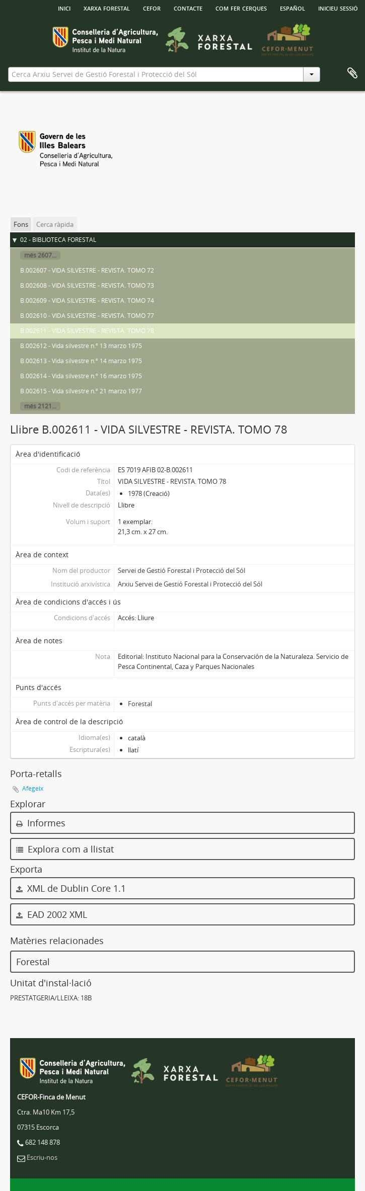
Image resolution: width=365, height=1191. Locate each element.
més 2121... (40, 406)
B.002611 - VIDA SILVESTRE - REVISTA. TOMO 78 (87, 330)
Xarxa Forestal (107, 7)
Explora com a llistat (65, 849)
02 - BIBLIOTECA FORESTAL (58, 239)
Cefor (152, 7)
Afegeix (32, 788)
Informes (40, 823)
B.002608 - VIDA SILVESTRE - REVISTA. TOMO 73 (87, 285)
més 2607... (40, 255)
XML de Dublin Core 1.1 (71, 888)
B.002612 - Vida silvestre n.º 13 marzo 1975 (81, 346)
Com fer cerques (241, 7)
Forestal (140, 703)
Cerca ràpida (55, 224)
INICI (64, 7)
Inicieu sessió (338, 7)
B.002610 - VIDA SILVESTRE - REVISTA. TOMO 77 (87, 315)
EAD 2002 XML (51, 914)
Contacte (188, 7)
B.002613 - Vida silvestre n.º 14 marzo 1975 (81, 361)
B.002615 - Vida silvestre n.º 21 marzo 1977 (81, 391)
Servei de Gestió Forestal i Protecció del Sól (181, 570)
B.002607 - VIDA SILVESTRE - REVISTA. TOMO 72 (87, 270)
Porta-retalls (352, 73)
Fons (21, 224)
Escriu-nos (42, 1157)
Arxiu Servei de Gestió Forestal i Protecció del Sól (190, 583)
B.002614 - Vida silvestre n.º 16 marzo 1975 (81, 376)
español (292, 7)
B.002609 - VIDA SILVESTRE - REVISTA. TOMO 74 (87, 300)
